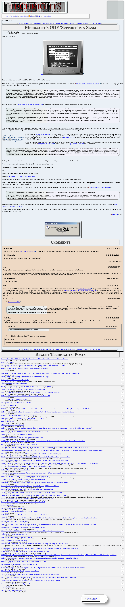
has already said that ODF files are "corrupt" (21, 177)
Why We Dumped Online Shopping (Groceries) (14, 399)
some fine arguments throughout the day (30, 104)
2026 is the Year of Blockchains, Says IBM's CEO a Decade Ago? (19, 444)
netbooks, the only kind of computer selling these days (80, 291)
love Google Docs (85, 289)
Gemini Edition (23, 16)
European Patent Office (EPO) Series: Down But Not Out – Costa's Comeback (23, 502)
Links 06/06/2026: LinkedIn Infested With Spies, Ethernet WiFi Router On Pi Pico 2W (25, 396)
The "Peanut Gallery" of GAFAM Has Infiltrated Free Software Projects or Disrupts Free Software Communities (32, 531)
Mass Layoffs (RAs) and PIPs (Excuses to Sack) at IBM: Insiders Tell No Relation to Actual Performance (30, 393)
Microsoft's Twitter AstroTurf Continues (89, 24)
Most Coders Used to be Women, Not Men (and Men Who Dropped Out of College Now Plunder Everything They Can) (34, 460)
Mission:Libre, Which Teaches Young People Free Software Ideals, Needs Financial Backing (27, 489)
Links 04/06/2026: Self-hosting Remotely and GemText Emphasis (19, 512)
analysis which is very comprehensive (87, 84)
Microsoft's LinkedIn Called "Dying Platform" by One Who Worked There (22, 438)
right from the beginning (43, 134)
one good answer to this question (100, 188)
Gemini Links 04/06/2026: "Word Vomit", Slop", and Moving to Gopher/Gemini (23, 561)
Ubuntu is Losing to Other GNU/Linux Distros (14, 383)
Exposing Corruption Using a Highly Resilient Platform (16, 537)
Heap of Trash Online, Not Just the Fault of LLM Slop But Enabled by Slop (22, 419)
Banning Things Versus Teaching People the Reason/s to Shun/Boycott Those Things (25, 377)
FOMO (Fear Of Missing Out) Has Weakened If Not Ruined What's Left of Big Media (25, 552)
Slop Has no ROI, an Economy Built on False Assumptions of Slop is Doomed (23, 480)
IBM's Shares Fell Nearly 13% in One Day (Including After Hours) (20, 571)
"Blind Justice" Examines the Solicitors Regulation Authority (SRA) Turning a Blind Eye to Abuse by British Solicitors (34, 496)
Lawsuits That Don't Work (8, 406)
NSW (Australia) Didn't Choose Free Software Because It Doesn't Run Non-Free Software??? (47, 24)
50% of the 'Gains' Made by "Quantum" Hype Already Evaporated (19, 415)
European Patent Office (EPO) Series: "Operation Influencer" (18, 584)
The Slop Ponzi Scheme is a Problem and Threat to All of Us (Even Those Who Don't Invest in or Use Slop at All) (33, 492)
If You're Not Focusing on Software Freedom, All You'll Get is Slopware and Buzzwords (26, 467)
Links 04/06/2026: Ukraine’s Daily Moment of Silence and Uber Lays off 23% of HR (25, 515)
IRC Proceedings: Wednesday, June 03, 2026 (13, 590)
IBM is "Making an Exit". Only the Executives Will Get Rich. (18, 435)
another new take (14, 302)
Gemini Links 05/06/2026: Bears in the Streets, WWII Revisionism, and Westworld (24, 431)
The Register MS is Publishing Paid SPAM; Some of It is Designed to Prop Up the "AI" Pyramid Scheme (30, 581)
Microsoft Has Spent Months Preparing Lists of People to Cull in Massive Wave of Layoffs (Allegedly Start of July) (33, 366)
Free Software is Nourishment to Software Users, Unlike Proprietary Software (23, 528)
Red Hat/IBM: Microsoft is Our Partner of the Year (15, 470)
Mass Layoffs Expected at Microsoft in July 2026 (15, 541)
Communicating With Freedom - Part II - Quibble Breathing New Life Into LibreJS (24, 476)
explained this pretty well (76, 144)
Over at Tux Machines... (8, 422)
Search (45, 16)
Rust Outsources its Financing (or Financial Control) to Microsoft (19, 565)
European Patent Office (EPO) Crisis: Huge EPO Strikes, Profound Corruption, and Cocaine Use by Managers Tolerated (34, 359)
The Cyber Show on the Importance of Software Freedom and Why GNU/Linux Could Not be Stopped (30, 574)
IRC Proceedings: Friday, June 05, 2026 (12, 425)
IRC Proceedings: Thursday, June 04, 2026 (13, 509)
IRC (16, 16)
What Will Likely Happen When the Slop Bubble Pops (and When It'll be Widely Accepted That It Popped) (31, 454)
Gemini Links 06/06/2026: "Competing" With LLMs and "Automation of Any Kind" (24, 369)
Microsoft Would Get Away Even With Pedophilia (15, 521)
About (12, 16)
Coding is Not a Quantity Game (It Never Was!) (14, 534)
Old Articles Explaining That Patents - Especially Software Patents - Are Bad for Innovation (27, 386)
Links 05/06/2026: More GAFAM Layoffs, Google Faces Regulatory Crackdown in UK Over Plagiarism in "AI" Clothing (35, 483)
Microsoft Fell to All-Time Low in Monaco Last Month (16, 403)
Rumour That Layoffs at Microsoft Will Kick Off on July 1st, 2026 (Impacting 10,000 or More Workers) (30, 486)
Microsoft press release (27, 252)
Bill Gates (115, 215)
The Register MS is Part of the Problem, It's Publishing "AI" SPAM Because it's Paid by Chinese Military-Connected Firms (35, 457)
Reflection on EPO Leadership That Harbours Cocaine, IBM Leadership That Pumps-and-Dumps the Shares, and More (34, 544)
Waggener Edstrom (69, 138)
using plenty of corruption (46, 144)
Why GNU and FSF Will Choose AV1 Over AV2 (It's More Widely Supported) (23, 390)
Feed (49, 16)
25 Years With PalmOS (7, 362)
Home (6, 16)
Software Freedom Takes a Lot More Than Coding (15, 380)
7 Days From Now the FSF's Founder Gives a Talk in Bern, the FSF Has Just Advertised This (27, 499)
